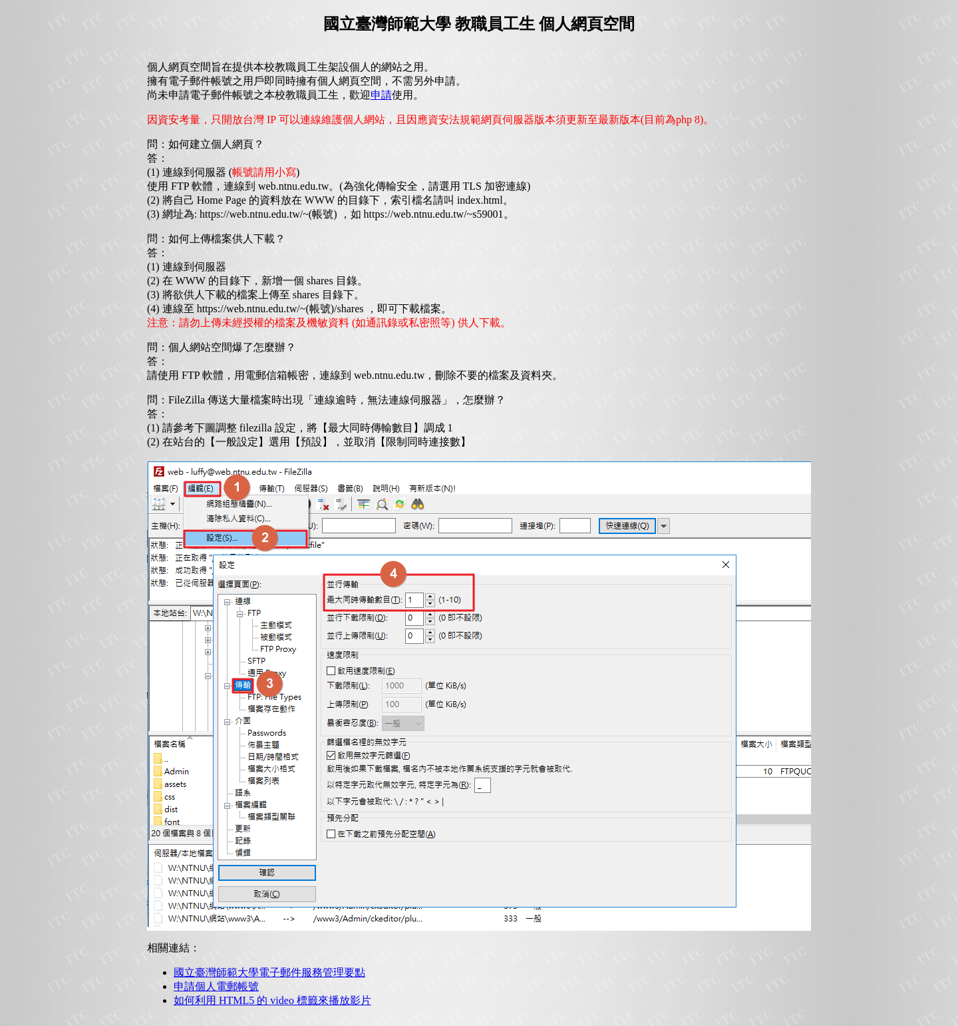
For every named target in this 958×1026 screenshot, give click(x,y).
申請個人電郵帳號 (216, 986)
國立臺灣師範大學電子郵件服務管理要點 (269, 972)
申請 (381, 95)
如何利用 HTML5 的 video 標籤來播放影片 (272, 1000)
